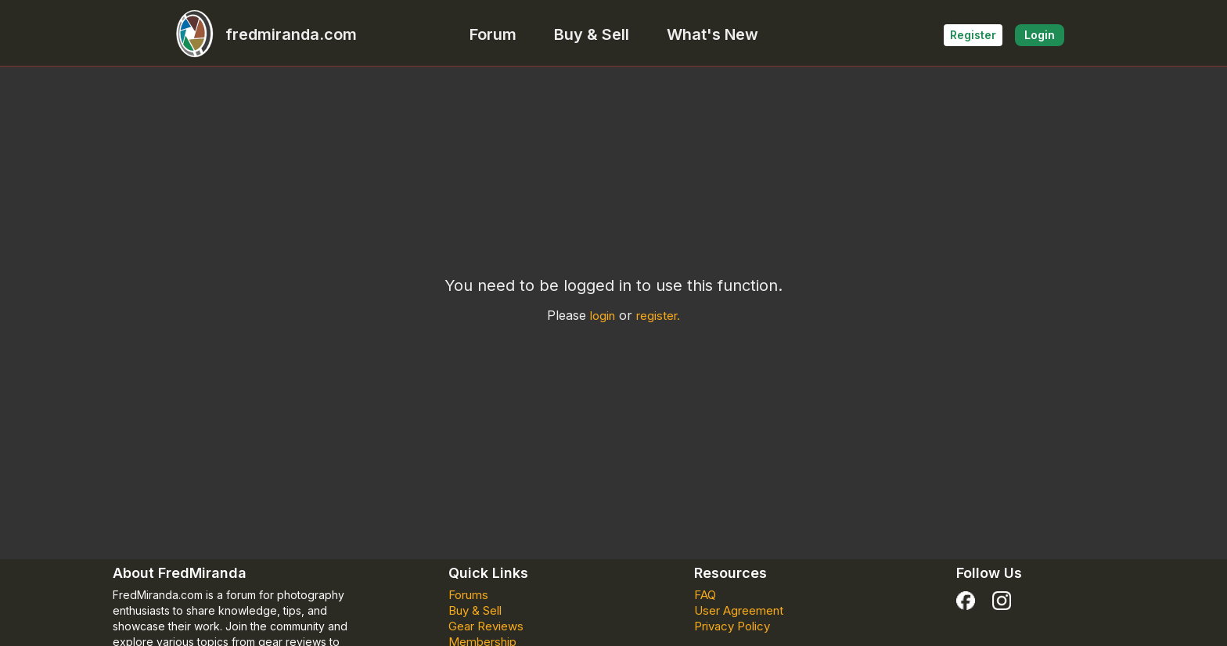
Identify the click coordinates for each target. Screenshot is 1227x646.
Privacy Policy (732, 626)
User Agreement (738, 610)
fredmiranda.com (260, 34)
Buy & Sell (591, 34)
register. (658, 315)
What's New (712, 34)
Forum (493, 34)
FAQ (705, 594)
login (602, 315)
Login (1039, 34)
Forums (468, 594)
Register (973, 34)
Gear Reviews (486, 626)
